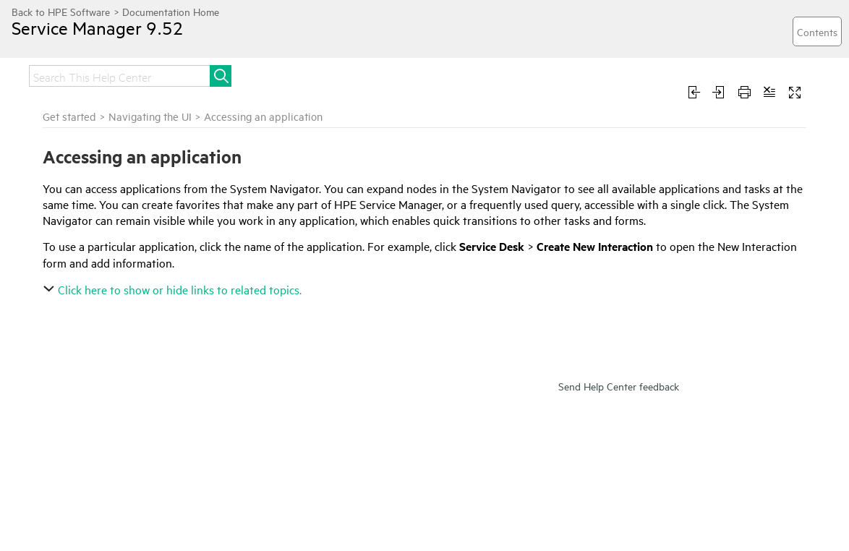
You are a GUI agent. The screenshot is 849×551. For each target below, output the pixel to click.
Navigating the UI (150, 116)
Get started (69, 116)
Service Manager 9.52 (98, 27)
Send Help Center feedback (618, 386)
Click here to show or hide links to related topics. (174, 289)
